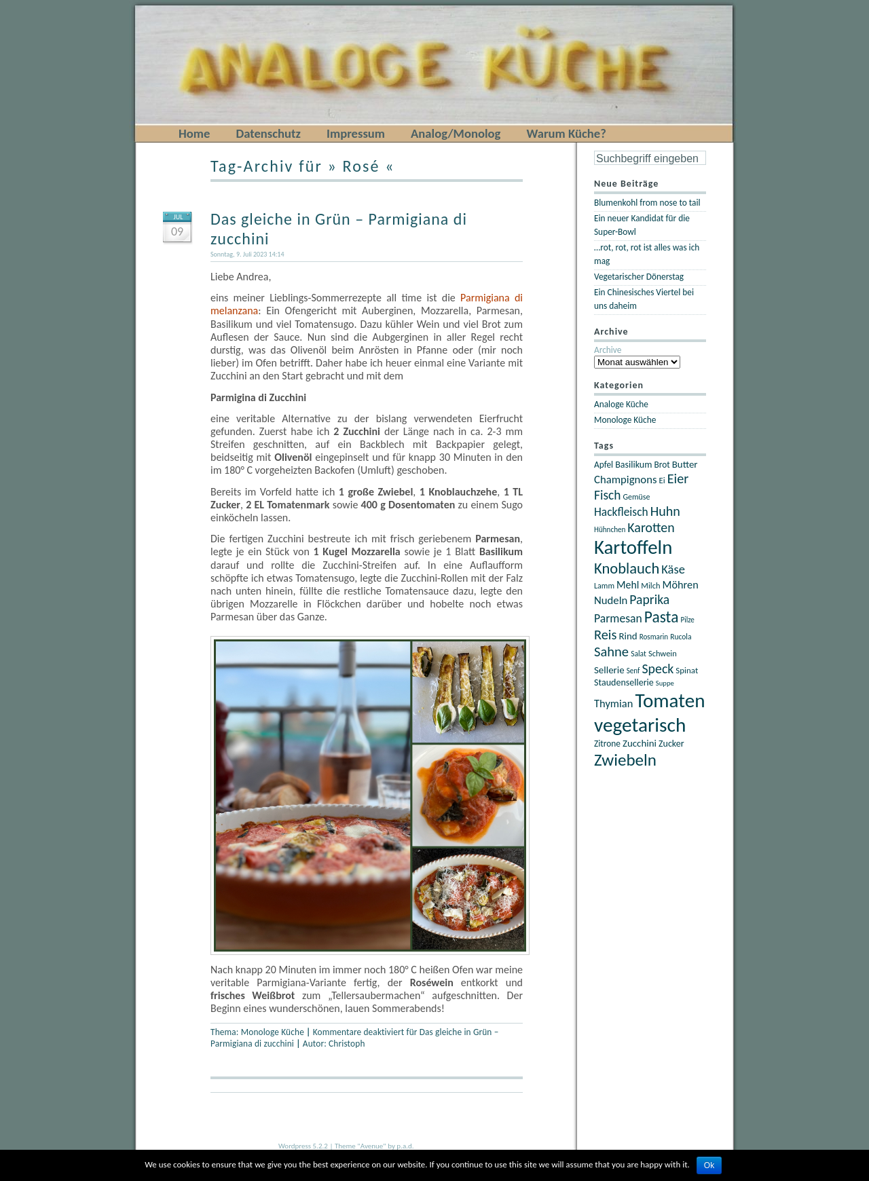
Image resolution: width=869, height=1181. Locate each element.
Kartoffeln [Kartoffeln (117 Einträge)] (633, 547)
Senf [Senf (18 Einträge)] (633, 670)
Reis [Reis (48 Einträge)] (605, 634)
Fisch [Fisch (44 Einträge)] (607, 495)
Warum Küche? (566, 133)
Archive (607, 350)
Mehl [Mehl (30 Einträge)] (627, 584)
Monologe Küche (272, 1032)
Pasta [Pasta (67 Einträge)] (661, 616)
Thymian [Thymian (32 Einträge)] (613, 703)
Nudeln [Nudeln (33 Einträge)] (610, 600)
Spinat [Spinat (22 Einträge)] (687, 670)
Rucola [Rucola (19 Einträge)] (680, 636)
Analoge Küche (621, 404)
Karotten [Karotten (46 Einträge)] (650, 527)
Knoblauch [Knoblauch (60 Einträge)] (626, 568)
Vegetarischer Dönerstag (639, 276)
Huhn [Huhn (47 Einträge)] (665, 511)
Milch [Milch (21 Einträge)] (650, 585)
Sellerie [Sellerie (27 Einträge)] (609, 670)
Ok (709, 1165)
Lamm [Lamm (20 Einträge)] (604, 585)
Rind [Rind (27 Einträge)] (627, 636)
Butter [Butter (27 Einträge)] (685, 464)
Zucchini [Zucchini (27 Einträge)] (640, 743)
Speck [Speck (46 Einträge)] (657, 668)
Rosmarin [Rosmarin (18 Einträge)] (654, 636)
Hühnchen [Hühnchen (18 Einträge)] (609, 529)
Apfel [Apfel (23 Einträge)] (603, 464)
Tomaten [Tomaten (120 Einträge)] (670, 700)
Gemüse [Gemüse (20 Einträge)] (636, 497)
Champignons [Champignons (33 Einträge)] (625, 479)
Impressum (356, 133)
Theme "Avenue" (360, 1146)
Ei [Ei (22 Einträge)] (662, 480)
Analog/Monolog (455, 133)
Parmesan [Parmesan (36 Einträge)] (618, 618)
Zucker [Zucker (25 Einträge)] (671, 743)
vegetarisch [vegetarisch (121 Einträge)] (640, 725)
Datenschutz (268, 133)
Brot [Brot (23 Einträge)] (661, 464)
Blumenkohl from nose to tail (647, 202)
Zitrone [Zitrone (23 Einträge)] (607, 743)
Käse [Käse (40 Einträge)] (673, 569)
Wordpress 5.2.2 (303, 1146)
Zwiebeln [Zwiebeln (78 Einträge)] (625, 759)
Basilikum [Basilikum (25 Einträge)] (633, 464)
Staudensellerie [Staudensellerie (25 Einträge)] (624, 682)
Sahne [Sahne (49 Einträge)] (611, 651)
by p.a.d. (400, 1146)
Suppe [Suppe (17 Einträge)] (665, 683)
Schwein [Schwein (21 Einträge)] (662, 653)
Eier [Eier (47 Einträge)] (677, 478)
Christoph (347, 1043)
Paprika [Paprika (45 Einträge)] (649, 599)
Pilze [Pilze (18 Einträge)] (687, 619)
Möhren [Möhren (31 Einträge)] (681, 584)
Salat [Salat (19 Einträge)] (638, 653)
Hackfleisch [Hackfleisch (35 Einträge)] (621, 511)
